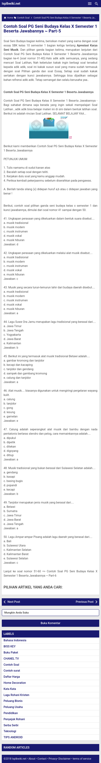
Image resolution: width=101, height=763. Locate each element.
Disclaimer (64, 758)
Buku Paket (11, 652)
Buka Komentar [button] (50, 623)
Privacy (53, 758)
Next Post (14, 601)
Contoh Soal (11, 664)
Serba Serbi (11, 725)
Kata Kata (10, 689)
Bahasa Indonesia (15, 640)
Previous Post (84, 601)
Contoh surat (12, 670)
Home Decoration (15, 682)
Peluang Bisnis (13, 701)
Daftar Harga (12, 676)
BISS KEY (10, 646)
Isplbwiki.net (11, 3)
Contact (42, 758)
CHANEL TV (11, 658)
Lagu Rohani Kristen (16, 695)
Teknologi (10, 731)
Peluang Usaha (13, 707)
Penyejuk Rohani (14, 719)
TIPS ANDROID (13, 737)
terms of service (82, 758)
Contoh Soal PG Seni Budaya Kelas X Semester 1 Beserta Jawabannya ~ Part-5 (50, 29)
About (31, 758)
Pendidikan (11, 713)
